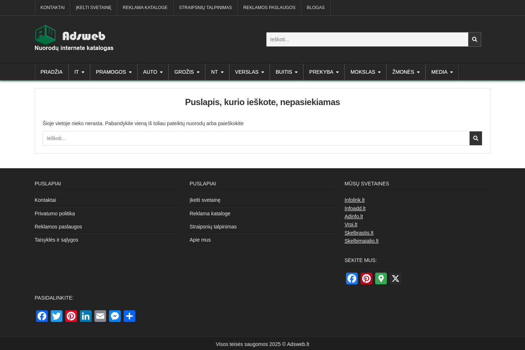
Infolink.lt (355, 200)
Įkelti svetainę (94, 7)
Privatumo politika (55, 213)
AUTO (150, 72)
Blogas (316, 7)
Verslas (247, 72)
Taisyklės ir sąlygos (56, 240)
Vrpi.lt (351, 224)
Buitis (284, 72)
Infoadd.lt (355, 208)
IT (76, 72)
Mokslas (362, 72)
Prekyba (321, 72)
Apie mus (200, 240)
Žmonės (403, 72)
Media (439, 72)
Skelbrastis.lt (359, 233)
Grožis (184, 72)
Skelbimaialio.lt (361, 241)
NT (214, 72)
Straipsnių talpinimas (205, 7)
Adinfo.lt (354, 216)
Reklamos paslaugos (269, 7)
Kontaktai (52, 7)
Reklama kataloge (145, 7)
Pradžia (51, 72)
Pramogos (111, 72)
